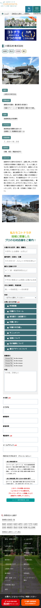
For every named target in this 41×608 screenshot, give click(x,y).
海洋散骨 (8, 573)
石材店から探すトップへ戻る (11, 532)
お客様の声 (28, 543)
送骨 (7, 589)
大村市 (25, 524)
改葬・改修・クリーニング (10, 579)
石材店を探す (10, 550)
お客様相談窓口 (29, 548)
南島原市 (10, 527)
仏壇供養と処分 (10, 585)
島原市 (15, 524)
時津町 (25, 527)
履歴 (29, 9)
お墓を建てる (10, 546)
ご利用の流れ (29, 560)
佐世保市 (10, 524)
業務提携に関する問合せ (29, 554)
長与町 (20, 527)
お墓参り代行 (10, 569)
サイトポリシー (29, 569)
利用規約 (27, 573)
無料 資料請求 (30, 602)
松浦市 (35, 524)
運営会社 (27, 564)
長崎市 (4, 524)
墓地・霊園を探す (10, 540)
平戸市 (30, 524)
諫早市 (20, 524)
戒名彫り (8, 560)
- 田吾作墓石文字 (11, 564)
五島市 (4, 527)
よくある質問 (29, 539)
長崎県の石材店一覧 (8, 519)
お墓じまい (9, 555)
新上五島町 (31, 527)
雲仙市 (15, 527)
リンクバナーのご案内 (29, 579)
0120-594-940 (10, 603)
